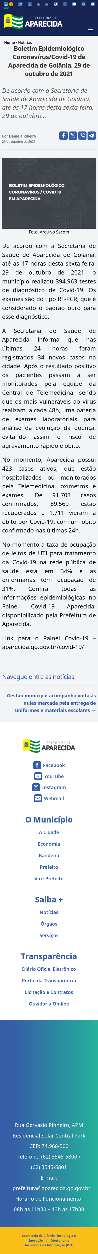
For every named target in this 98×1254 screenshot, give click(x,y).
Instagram (54, 787)
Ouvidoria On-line (49, 1004)
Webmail (54, 798)
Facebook (54, 765)
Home (9, 42)
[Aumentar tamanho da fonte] (46, 4)
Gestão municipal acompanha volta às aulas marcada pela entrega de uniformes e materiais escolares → (51, 702)
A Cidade (49, 832)
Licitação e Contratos (49, 992)
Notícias (25, 42)
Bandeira (49, 855)
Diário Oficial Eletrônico (49, 969)
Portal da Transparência (49, 980)
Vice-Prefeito (49, 878)
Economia (49, 844)
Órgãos (49, 924)
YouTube (54, 776)
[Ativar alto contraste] (56, 4)
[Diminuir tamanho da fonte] (38, 4)
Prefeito (49, 867)
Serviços (48, 935)
